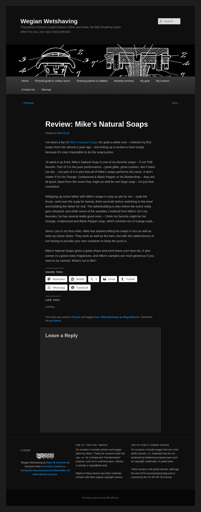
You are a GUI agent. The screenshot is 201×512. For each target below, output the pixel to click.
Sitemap (46, 89)
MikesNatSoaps (110, 317)
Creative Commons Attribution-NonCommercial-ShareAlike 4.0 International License (45, 470)
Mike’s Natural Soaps (83, 142)
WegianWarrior (131, 317)
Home (25, 80)
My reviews (162, 80)
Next (176, 103)
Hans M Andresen (56, 462)
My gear (145, 80)
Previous (27, 103)
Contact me (28, 89)
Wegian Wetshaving (49, 21)
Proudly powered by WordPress (100, 497)
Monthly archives (124, 80)
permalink (55, 320)
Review (76, 317)
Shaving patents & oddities (92, 80)
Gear (97, 317)
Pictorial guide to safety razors (52, 80)
